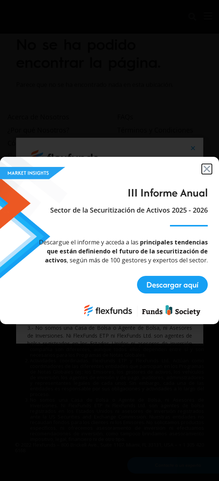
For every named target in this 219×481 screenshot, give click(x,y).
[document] (109, 240)
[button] (207, 169)
